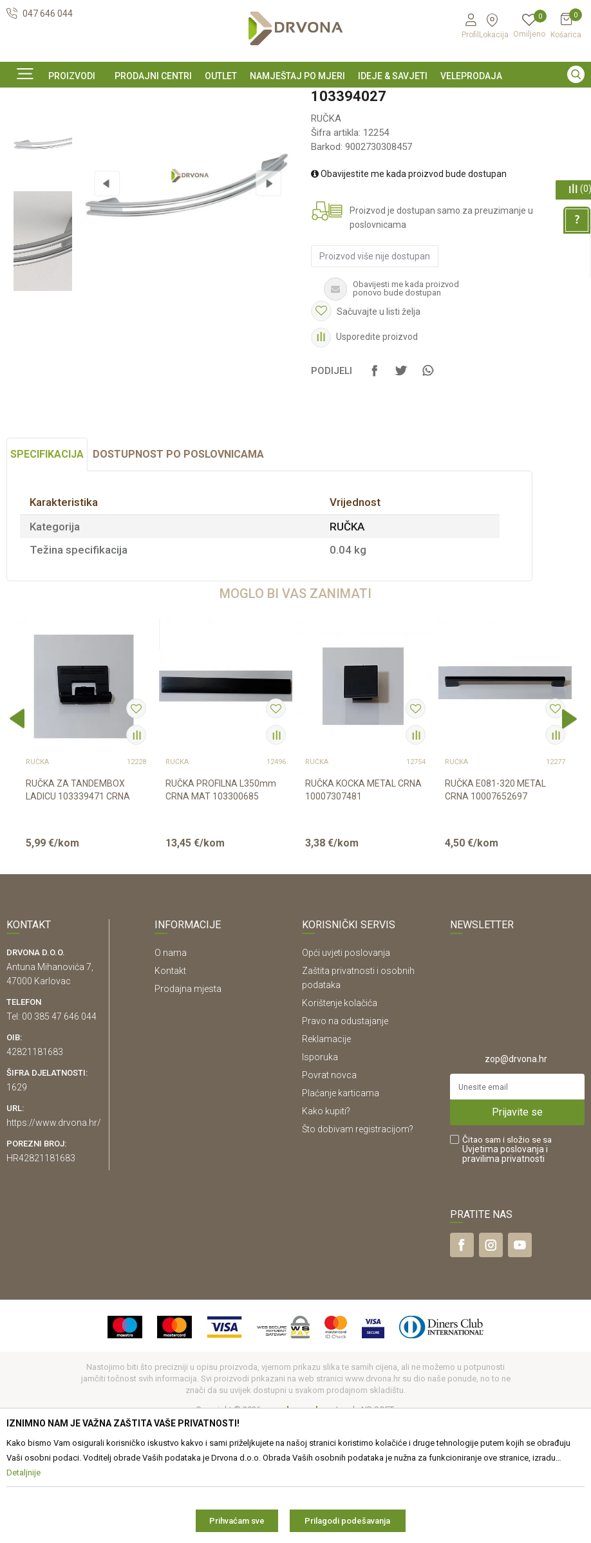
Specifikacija (47, 574)
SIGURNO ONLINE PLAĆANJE (294, 99)
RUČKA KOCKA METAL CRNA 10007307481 (363, 909)
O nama (171, 1072)
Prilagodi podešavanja (347, 1521)
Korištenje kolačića (339, 1122)
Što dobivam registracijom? (357, 1248)
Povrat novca (329, 1194)
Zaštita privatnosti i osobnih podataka (358, 1097)
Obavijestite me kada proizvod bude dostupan (408, 274)
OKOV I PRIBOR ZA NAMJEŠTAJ (109, 128)
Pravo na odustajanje (345, 1140)
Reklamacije (326, 1158)
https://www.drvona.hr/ (53, 1242)
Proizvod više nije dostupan (374, 356)
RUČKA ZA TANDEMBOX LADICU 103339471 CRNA (78, 909)
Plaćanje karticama (340, 1212)
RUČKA (191, 128)
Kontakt (170, 1090)
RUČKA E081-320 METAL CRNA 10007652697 (495, 909)
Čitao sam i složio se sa (507, 1268)
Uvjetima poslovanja (503, 1268)
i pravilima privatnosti (505, 1273)
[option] (295, 98)
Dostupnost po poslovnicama (178, 574)
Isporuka (320, 1176)
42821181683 (34, 1171)
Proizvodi (23, 128)
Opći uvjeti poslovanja (346, 1072)
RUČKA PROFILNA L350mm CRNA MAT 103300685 (220, 909)
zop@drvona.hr (516, 1178)
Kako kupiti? (326, 1230)
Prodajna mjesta (188, 1108)
